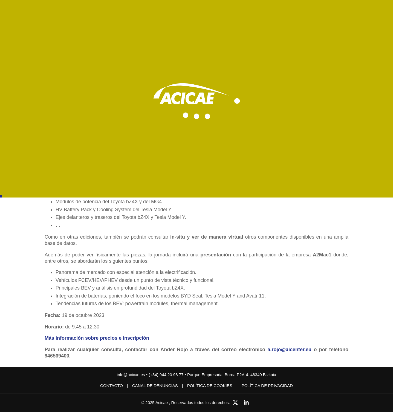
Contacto (111, 385)
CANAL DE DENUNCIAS (155, 385)
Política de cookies (209, 385)
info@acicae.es (131, 374)
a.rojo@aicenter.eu (289, 349)
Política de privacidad (267, 385)
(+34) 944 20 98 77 (166, 374)
